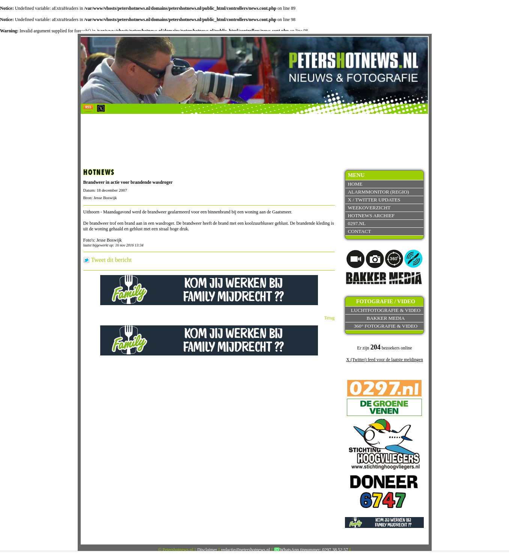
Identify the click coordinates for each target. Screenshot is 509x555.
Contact (359, 231)
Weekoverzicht (369, 207)
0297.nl (357, 223)
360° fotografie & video (386, 326)
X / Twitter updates (374, 200)
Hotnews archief (371, 215)
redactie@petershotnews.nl (245, 549)
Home (355, 184)
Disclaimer (207, 549)
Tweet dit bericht (111, 260)
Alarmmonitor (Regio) (378, 192)
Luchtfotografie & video (385, 310)
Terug (329, 318)
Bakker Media (386, 318)
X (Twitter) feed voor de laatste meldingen (384, 359)
